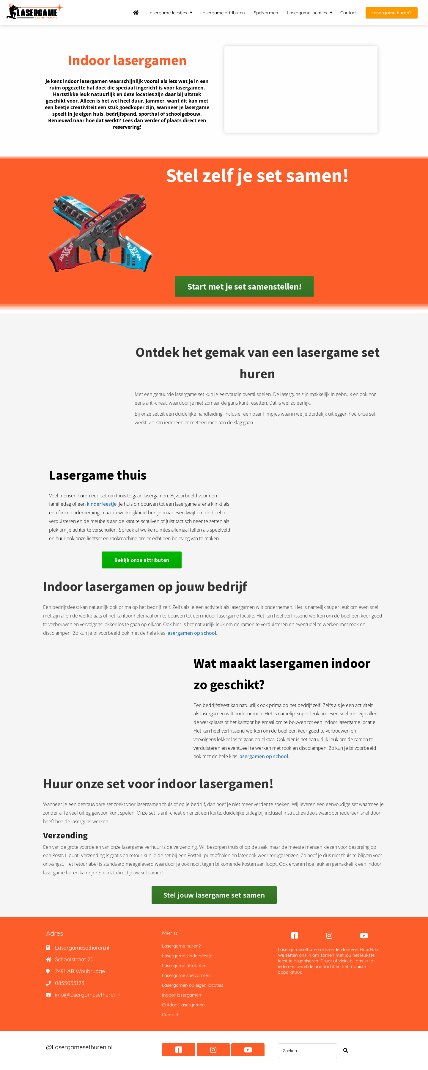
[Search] (345, 1050)
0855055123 (69, 983)
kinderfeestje (102, 504)
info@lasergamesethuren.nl (88, 994)
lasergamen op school (191, 633)
